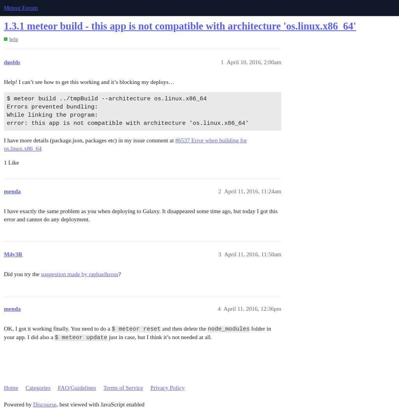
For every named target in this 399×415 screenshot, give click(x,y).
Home (11, 388)
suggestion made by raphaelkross (79, 274)
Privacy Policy (167, 388)
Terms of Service (123, 388)
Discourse (44, 404)
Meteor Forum (21, 8)
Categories (37, 388)
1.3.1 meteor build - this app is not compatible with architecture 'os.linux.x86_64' (180, 26)
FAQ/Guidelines (77, 388)
